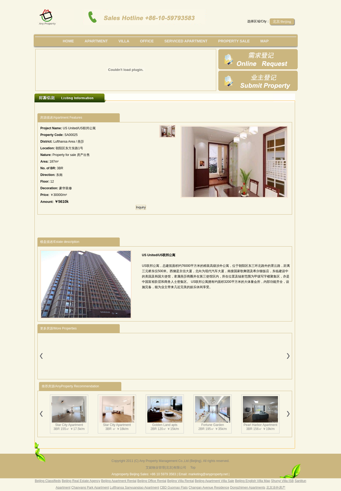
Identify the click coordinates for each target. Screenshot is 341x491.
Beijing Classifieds (48, 481)
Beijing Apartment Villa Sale (214, 481)
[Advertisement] (135, 108)
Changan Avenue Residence (209, 487)
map (264, 41)
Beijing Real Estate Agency (81, 481)
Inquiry (141, 207)
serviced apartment (186, 41)
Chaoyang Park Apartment (90, 487)
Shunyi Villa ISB (282, 481)
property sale (234, 41)
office (147, 41)
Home (68, 41)
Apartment (96, 41)
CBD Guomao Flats (174, 487)
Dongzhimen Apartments (247, 487)
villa (123, 41)
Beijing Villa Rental (180, 481)
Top (192, 467)
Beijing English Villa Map (252, 481)
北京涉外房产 (275, 487)
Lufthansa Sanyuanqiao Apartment (134, 487)
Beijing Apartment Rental (118, 481)
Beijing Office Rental (151, 481)
